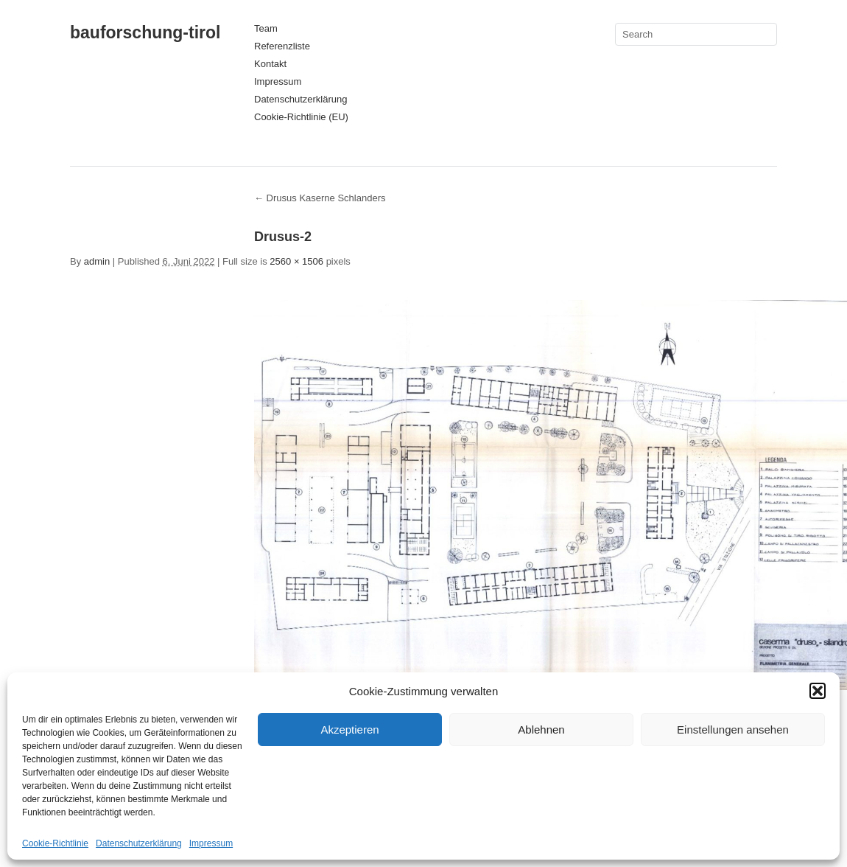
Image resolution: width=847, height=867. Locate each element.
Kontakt (270, 63)
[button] (817, 690)
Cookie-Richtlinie (55, 843)
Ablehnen (541, 729)
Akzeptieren (349, 729)
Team (266, 28)
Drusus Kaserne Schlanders (319, 197)
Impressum (211, 843)
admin (97, 261)
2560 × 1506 (296, 261)
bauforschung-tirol (145, 32)
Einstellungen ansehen (733, 729)
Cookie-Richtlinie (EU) (301, 116)
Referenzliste (282, 46)
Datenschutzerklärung (139, 843)
